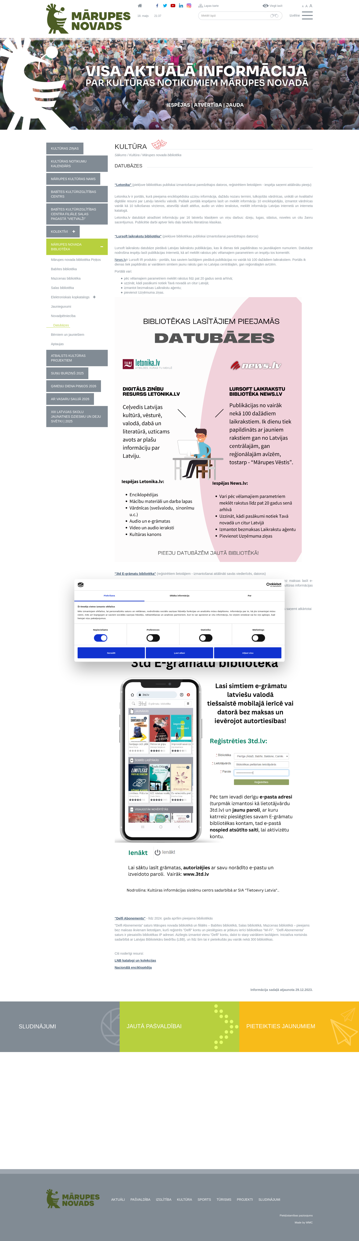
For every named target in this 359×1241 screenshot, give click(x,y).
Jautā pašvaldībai (154, 1026)
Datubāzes (61, 325)
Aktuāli (118, 1199)
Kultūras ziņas (65, 148)
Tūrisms (224, 1199)
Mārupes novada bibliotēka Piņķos (76, 260)
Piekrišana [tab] (109, 596)
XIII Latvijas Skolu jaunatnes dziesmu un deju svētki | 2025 (76, 416)
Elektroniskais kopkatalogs (70, 297)
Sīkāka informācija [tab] (179, 596)
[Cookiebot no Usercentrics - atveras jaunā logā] (261, 585)
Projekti (245, 1199)
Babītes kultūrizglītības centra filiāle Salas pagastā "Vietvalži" (73, 214)
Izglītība (163, 1199)
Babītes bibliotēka (64, 269)
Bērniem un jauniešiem (67, 334)
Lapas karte (211, 5)
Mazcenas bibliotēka (66, 278)
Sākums (121, 155)
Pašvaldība (140, 1199)
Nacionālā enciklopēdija (133, 967)
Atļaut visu (247, 653)
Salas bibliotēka (62, 288)
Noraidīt (111, 653)
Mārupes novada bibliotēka (66, 247)
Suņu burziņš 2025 (67, 373)
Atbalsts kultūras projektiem (68, 358)
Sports (204, 1199)
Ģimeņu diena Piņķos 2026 (73, 386)
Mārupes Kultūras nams (73, 179)
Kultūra (134, 155)
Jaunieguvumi (61, 306)
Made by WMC (304, 1222)
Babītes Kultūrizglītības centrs (73, 194)
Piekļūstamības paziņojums (296, 1215)
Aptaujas (57, 344)
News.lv (120, 260)
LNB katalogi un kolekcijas (135, 960)
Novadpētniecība (63, 316)
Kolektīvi (59, 231)
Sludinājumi (37, 1027)
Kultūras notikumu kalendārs (68, 163)
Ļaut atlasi (179, 653)
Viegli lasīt (276, 5)
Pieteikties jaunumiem (280, 1026)
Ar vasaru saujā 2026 (70, 399)
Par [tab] (249, 596)
